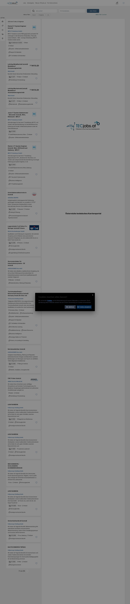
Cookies (49, 300)
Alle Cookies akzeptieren (84, 307)
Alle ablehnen (70, 307)
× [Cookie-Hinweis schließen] (92, 295)
